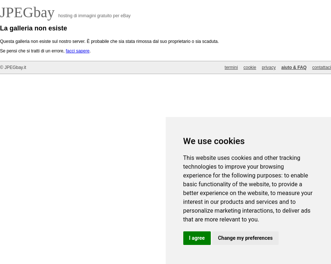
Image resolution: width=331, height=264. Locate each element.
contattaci (321, 67)
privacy (269, 67)
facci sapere (77, 51)
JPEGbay (29, 12)
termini (231, 67)
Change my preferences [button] (245, 238)
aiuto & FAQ (294, 67)
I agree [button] (197, 238)
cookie (249, 67)
